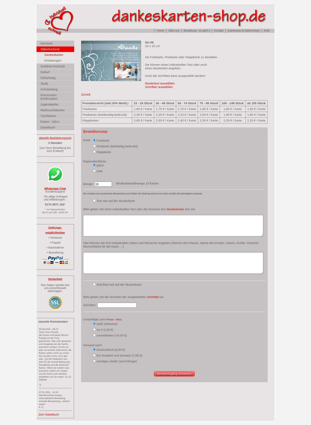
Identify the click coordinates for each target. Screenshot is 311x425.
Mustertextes (175, 209)
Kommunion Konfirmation (49, 96)
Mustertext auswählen (160, 83)
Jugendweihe (49, 104)
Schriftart (153, 297)
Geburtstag (48, 77)
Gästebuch (47, 127)
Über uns (173, 30)
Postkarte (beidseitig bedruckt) (117, 146)
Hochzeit (46, 43)
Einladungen (52, 60)
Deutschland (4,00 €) (111, 349)
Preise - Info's (49, 121)
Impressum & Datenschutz (243, 30)
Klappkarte (104, 152)
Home (160, 30)
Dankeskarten (53, 54)
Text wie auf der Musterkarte (116, 200)
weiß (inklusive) (107, 324)
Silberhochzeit (50, 49)
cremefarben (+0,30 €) (112, 335)
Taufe (44, 83)
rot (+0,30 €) (105, 329)
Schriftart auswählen (159, 87)
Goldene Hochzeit (52, 66)
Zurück (85, 94)
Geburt (45, 72)
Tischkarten (48, 116)
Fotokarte (103, 140)
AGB (267, 30)
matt (100, 171)
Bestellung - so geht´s (197, 30)
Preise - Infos (114, 319)
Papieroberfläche (94, 161)
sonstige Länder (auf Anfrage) (117, 361)
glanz (100, 165)
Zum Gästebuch (48, 414)
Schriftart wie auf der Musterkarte (119, 284)
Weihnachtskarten (52, 110)
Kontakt (219, 30)
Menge (87, 184)
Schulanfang (48, 89)
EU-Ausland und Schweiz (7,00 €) (119, 355)
